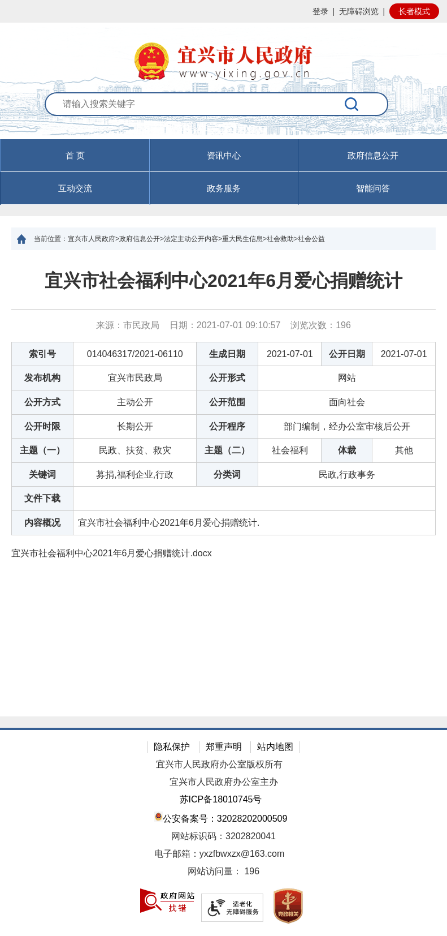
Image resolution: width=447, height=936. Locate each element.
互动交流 (75, 188)
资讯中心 (224, 155)
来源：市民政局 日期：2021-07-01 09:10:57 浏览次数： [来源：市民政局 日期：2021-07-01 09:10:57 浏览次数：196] (223, 325)
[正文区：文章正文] (223, 483)
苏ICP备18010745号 (221, 799)
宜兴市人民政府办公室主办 (224, 782)
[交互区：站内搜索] (223, 116)
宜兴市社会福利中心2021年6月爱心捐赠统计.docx (111, 553)
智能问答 (373, 188)
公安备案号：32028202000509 (221, 817)
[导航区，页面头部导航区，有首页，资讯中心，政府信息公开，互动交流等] (223, 172)
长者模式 (414, 11)
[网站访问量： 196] (223, 872)
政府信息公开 (373, 155)
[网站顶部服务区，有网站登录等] (223, 11)
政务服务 (224, 188)
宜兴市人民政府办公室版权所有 (219, 764)
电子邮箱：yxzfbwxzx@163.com (219, 853)
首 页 (75, 155)
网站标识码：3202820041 (223, 836)
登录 (320, 11)
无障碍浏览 (359, 11)
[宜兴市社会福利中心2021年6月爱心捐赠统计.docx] (223, 553)
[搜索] (352, 104)
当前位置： (51, 239)
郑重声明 (224, 747)
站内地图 (275, 747)
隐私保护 (172, 747)
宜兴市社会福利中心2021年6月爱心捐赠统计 (223, 281)
